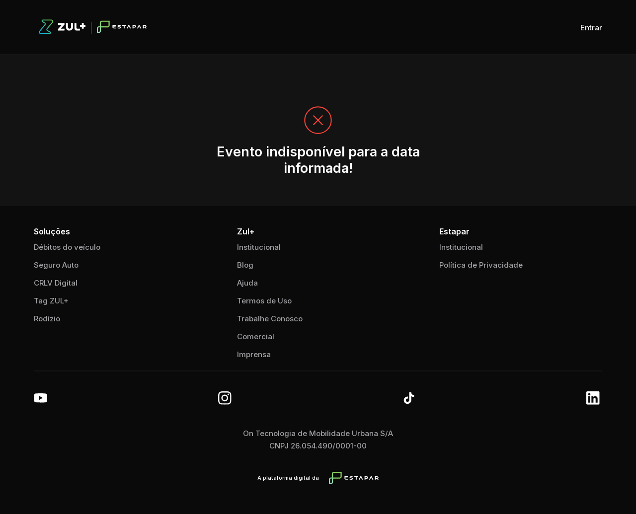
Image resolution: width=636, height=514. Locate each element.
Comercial (255, 336)
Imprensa (254, 354)
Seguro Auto (56, 265)
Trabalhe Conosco (270, 318)
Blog (245, 265)
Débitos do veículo (67, 247)
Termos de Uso (264, 300)
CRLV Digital (56, 283)
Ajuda (247, 283)
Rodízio (47, 318)
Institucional (461, 247)
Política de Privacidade (481, 265)
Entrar (591, 27)
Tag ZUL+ (51, 300)
